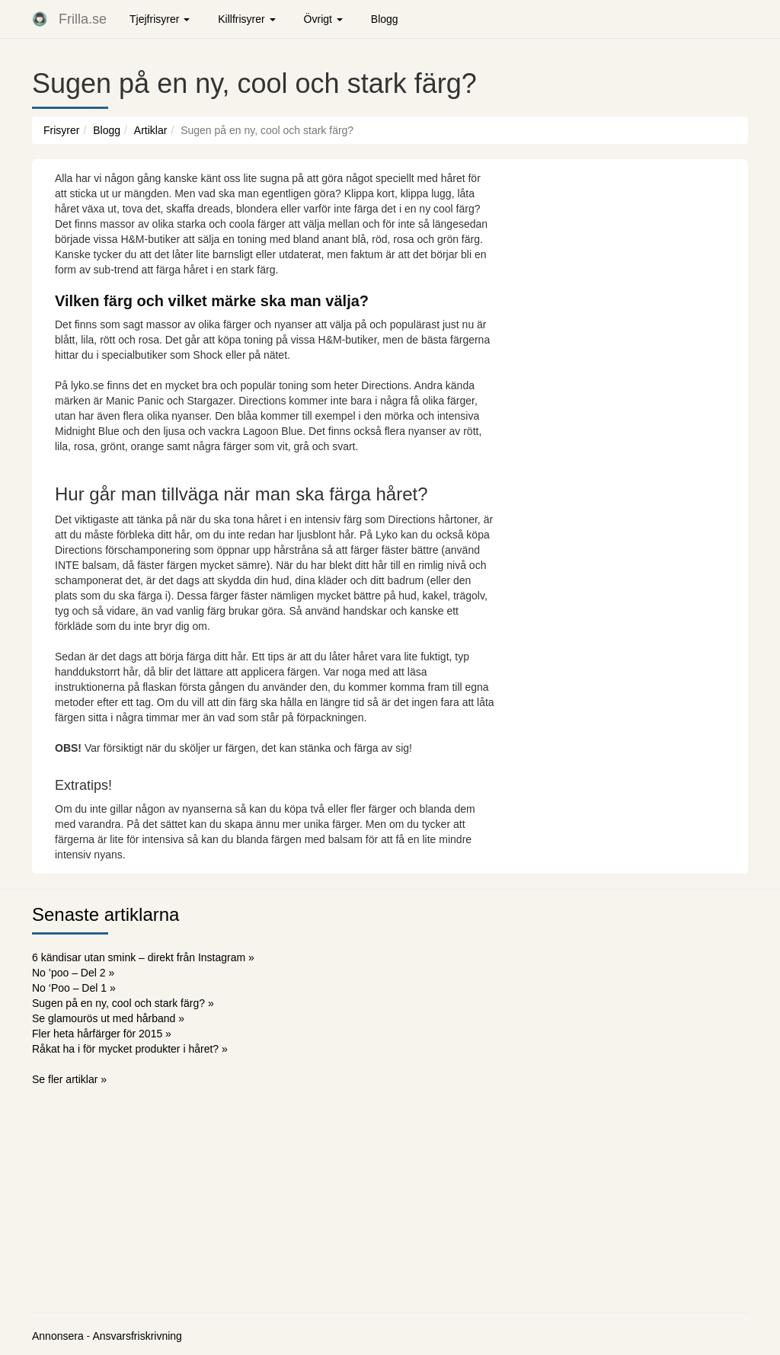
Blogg (384, 19)
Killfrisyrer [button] (246, 19)
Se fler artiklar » (69, 1079)
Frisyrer (61, 130)
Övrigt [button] (323, 19)
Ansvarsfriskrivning (136, 1336)
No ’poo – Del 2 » (73, 973)
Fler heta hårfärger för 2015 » (101, 1033)
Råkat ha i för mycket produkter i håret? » (130, 1049)
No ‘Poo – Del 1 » (74, 988)
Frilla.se (83, 19)
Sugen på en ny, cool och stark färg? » (123, 1003)
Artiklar (151, 130)
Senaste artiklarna (105, 914)
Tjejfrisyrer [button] (159, 19)
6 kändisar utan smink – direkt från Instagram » (143, 957)
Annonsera (58, 1336)
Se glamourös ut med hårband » (108, 1018)
